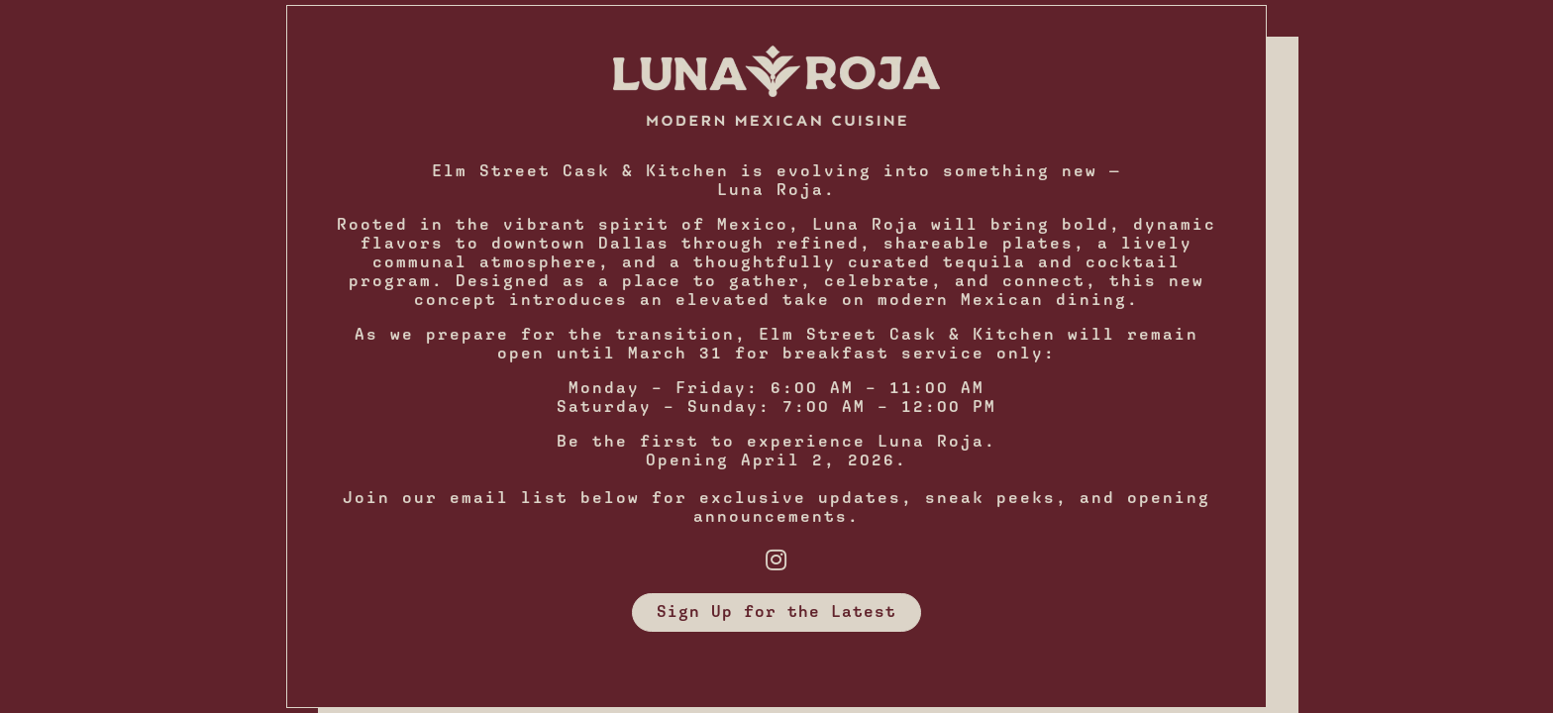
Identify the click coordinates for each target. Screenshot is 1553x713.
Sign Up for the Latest (776, 611)
